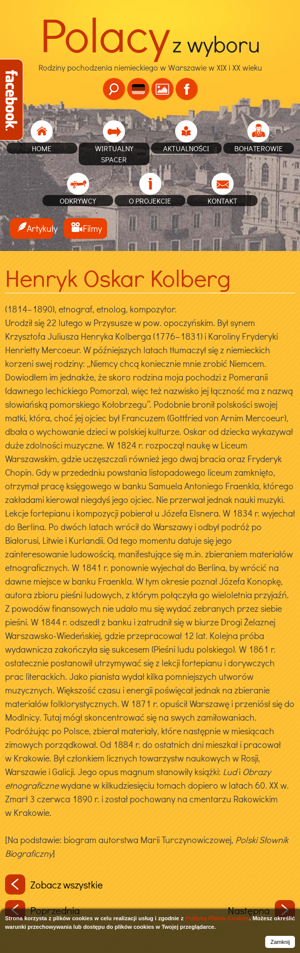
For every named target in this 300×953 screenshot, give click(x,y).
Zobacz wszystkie (54, 884)
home (42, 148)
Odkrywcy (78, 201)
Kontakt (222, 201)
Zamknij (280, 942)
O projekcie (150, 201)
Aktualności (186, 148)
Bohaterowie (258, 148)
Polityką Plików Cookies (217, 918)
